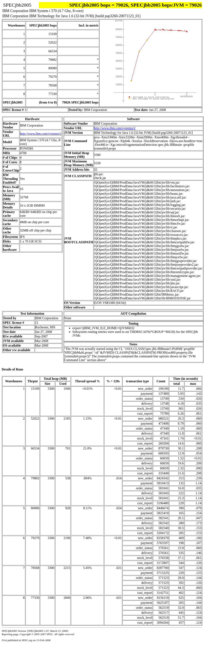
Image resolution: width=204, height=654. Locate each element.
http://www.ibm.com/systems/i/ (41, 133)
